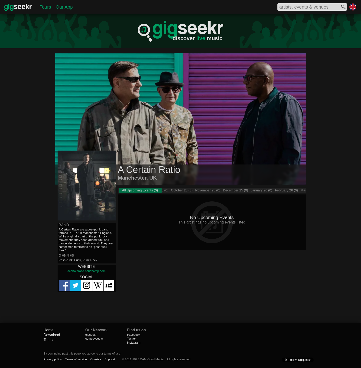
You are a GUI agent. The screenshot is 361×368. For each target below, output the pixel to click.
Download (52, 335)
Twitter (131, 338)
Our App (64, 7)
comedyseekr (94, 338)
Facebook (133, 334)
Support (109, 359)
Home (49, 330)
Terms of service (76, 359)
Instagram (133, 342)
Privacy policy (53, 359)
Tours (45, 7)
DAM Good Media (152, 359)
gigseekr (91, 334)
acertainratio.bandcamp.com (86, 271)
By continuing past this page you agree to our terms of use (82, 353)
